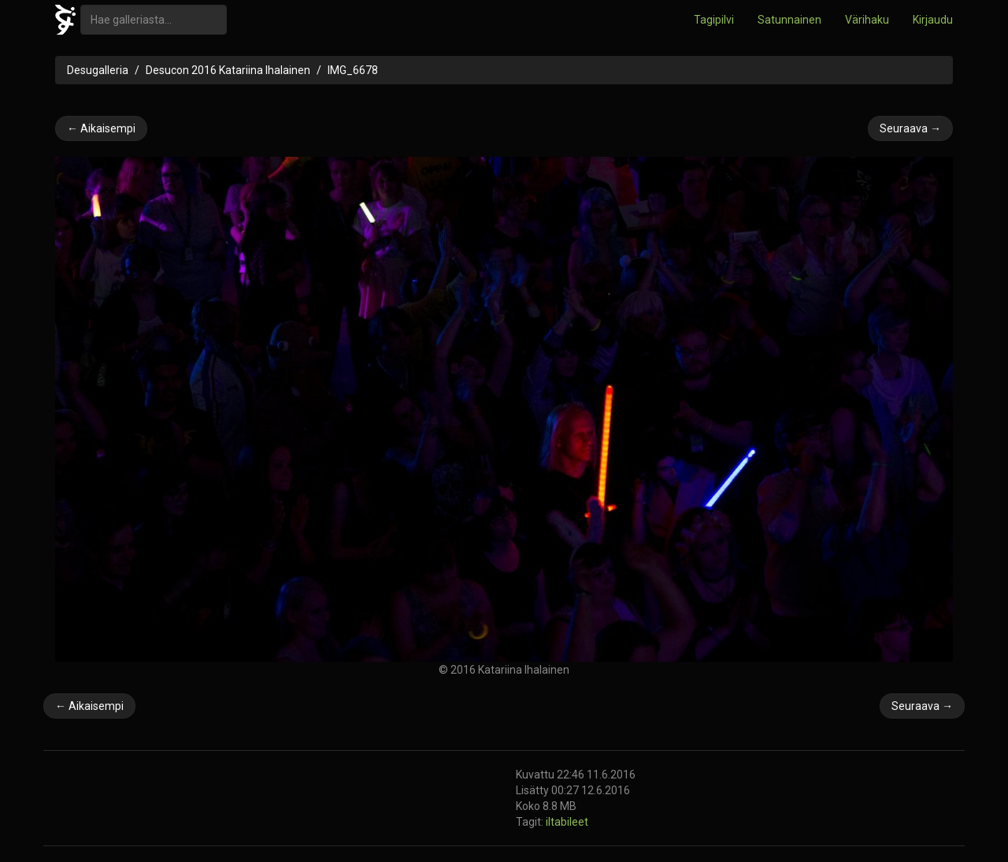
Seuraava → (910, 128)
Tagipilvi (714, 19)
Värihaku (867, 19)
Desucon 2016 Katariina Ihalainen (228, 70)
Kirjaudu (933, 19)
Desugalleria (97, 70)
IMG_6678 (353, 70)
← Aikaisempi (101, 128)
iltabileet (567, 822)
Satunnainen (789, 19)
